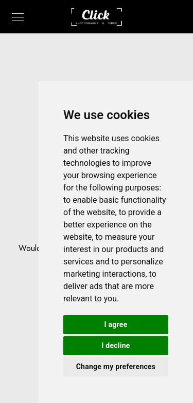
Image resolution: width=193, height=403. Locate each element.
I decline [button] (115, 345)
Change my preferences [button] (116, 366)
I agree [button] (116, 324)
